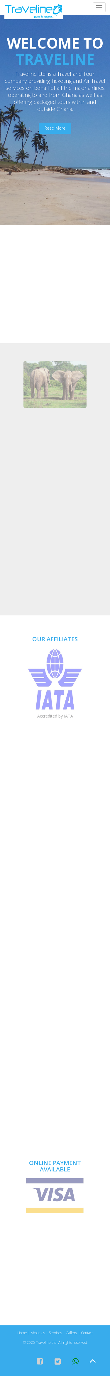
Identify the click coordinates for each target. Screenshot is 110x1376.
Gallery (71, 1332)
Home (22, 1332)
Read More (55, 128)
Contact (87, 1332)
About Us (38, 1332)
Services (55, 1332)
